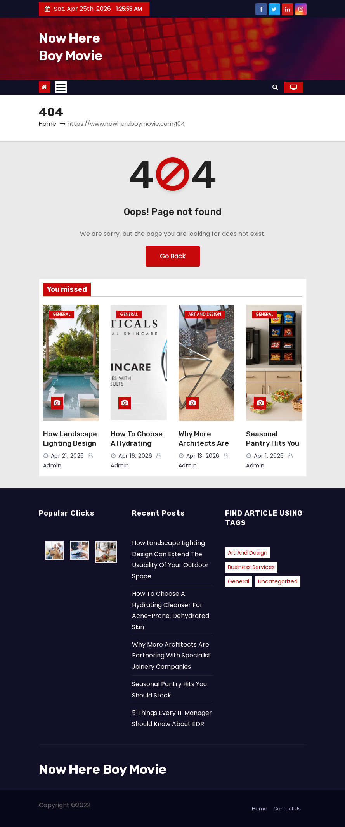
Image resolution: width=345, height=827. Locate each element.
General (61, 314)
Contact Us (287, 808)
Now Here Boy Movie (102, 769)
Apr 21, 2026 (67, 456)
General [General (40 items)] (238, 581)
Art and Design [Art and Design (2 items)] (247, 553)
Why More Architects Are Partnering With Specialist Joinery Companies (171, 655)
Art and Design (204, 314)
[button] (275, 87)
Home (47, 123)
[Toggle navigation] (60, 87)
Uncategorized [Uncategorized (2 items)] (278, 581)
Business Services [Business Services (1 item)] (251, 567)
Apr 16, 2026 (135, 456)
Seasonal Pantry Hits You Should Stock (272, 443)
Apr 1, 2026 (269, 456)
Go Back (173, 256)
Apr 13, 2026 (203, 456)
